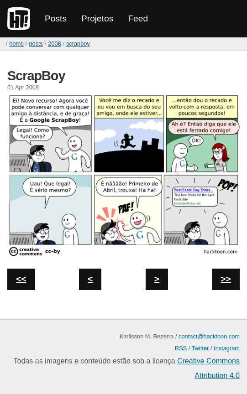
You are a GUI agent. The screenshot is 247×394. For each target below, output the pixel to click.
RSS (181, 348)
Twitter (200, 348)
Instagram (227, 348)
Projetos (97, 18)
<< (21, 279)
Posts (56, 18)
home (16, 43)
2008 (54, 43)
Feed (138, 18)
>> (226, 279)
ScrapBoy (78, 43)
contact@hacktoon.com (209, 336)
